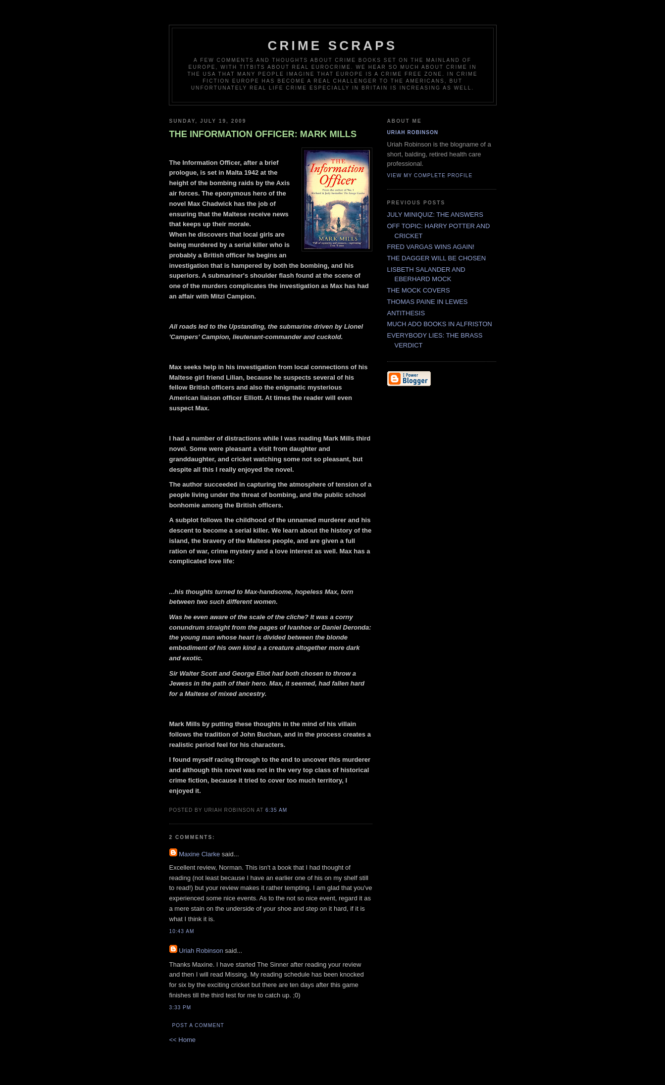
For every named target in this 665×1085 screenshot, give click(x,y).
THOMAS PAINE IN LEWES (427, 301)
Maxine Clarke (199, 854)
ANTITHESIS (406, 313)
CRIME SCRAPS (333, 45)
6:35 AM (276, 810)
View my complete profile (430, 175)
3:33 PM (180, 1007)
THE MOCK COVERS (418, 290)
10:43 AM (182, 931)
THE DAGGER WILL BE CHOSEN (436, 258)
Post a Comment (198, 1025)
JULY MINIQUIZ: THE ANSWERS (435, 214)
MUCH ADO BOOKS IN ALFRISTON (439, 324)
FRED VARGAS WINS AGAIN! (431, 246)
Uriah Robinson (201, 950)
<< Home (182, 1039)
